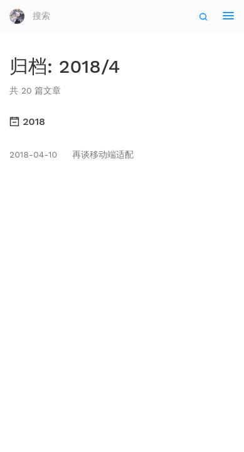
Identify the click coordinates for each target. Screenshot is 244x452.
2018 (27, 121)
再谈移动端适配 (71, 154)
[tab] (122, 122)
